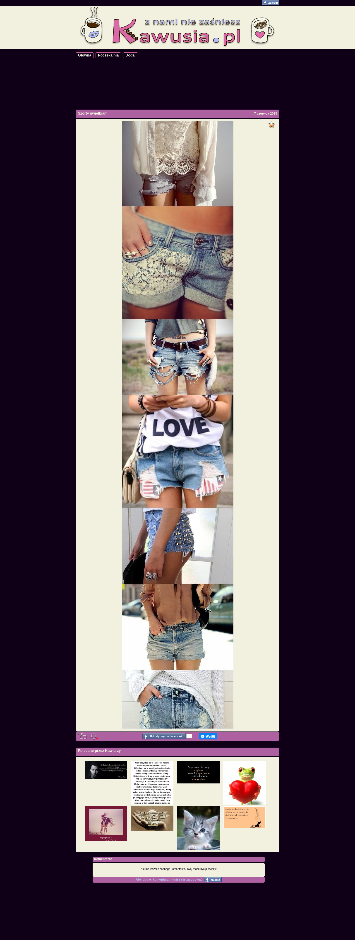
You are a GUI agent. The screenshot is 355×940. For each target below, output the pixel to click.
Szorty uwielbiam (93, 113)
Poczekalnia (108, 55)
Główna (84, 55)
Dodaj (131, 55)
